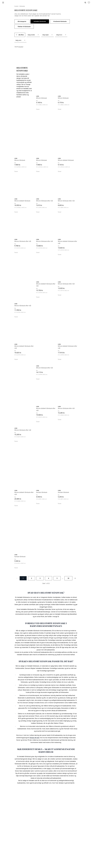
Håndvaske (22, 6)
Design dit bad (34, 738)
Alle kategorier (22, 21)
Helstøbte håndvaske (40, 21)
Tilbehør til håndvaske (24, 26)
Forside (16, 6)
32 (68, 578)
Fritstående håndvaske (60, 21)
